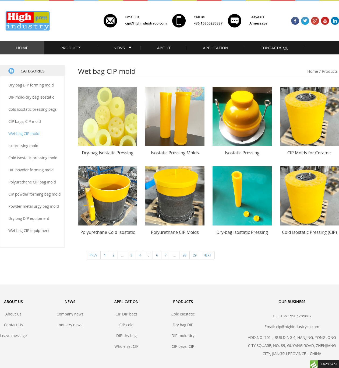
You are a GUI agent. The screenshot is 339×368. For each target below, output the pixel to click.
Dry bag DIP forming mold (31, 85)
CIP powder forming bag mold (34, 194)
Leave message (13, 336)
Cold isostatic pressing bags (32, 109)
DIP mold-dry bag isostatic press (182, 336)
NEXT (207, 255)
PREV (93, 255)
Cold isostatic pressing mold (32, 157)
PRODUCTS (71, 47)
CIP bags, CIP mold (24, 121)
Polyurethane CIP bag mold (32, 182)
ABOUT (164, 47)
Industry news (70, 325)
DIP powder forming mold (31, 169)
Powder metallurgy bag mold (33, 206)
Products (330, 71)
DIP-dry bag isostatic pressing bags (126, 336)
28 (184, 255)
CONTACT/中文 (274, 47)
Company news (69, 314)
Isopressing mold (23, 145)
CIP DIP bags (126, 314)
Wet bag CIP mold (23, 133)
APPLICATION (215, 47)
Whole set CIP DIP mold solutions (126, 346)
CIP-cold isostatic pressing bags (126, 325)
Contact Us (13, 325)
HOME (22, 47)
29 (195, 255)
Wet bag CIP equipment (29, 230)
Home (312, 71)
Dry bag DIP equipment (28, 218)
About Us (13, 314)
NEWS (119, 47)
